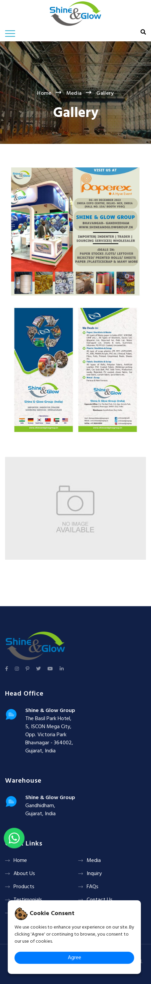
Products (23, 887)
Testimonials (27, 900)
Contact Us (100, 900)
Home (44, 93)
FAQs (92, 887)
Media (74, 93)
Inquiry (94, 874)
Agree (74, 957)
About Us (24, 874)
